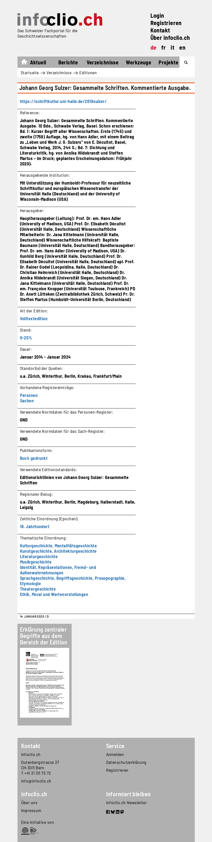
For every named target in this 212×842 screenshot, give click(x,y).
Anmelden (115, 754)
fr (163, 47)
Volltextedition (34, 318)
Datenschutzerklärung (126, 762)
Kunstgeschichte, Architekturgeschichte (58, 551)
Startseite (26, 62)
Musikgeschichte (36, 562)
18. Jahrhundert (34, 526)
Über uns (29, 802)
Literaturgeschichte (39, 556)
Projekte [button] (168, 62)
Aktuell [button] (38, 62)
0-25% (26, 337)
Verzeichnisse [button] (103, 62)
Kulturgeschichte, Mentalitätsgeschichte (58, 545)
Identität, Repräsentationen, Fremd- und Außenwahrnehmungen (58, 570)
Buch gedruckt (34, 458)
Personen (29, 395)
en (182, 47)
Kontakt (160, 30)
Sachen (27, 400)
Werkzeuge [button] (138, 62)
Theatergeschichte (38, 589)
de (153, 47)
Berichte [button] (68, 62)
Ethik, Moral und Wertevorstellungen (54, 594)
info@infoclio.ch (36, 781)
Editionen (88, 72)
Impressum (31, 810)
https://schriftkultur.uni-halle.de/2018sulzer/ (63, 101)
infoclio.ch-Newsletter (126, 802)
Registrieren (166, 22)
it (172, 47)
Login (157, 15)
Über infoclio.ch (170, 37)
